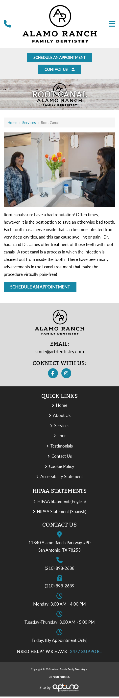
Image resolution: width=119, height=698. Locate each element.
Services (29, 124)
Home (12, 124)
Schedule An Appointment (60, 57)
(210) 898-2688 (59, 569)
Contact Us (59, 70)
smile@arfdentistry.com (59, 353)
